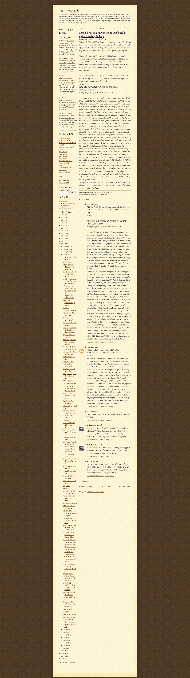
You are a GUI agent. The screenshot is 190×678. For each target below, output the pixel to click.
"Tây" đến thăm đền (69, 383)
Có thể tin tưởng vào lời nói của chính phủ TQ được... (69, 281)
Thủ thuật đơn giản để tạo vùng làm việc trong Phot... (69, 544)
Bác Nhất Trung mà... (70, 503)
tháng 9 (65, 254)
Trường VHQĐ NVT (66, 138)
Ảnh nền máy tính (64, 172)
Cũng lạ (65, 398)
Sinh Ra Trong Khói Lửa (67, 147)
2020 (63, 217)
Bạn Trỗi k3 (63, 158)
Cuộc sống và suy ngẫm (90, 194)
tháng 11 (66, 249)
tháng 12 (66, 246)
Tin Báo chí (103, 194)
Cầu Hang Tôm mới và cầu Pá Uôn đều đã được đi (69, 330)
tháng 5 (65, 637)
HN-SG (65, 488)
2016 (63, 228)
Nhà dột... (66, 308)
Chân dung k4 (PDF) (65, 167)
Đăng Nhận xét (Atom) (95, 492)
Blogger (72, 662)
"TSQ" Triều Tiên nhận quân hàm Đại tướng (68, 267)
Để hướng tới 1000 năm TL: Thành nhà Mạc (69, 342)
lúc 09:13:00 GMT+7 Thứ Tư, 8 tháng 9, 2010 (100, 420)
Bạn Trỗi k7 (63, 152)
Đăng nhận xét (86, 481)
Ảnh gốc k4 (62, 170)
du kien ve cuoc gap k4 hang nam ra (67, 105)
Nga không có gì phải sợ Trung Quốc (101, 428)
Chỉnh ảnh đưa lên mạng (67, 203)
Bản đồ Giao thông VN (66, 208)
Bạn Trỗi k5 (63, 156)
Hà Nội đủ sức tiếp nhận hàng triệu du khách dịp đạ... (69, 528)
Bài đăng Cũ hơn (124, 486)
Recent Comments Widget (70, 130)
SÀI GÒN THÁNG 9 (69, 540)
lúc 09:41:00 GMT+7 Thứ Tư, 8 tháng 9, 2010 (100, 439)
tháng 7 (65, 632)
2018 (63, 223)
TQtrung (90, 347)
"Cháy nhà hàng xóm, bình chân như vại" (70, 376)
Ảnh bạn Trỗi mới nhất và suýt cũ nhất (69, 425)
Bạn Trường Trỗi (69, 10)
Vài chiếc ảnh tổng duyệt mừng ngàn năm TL (69, 432)
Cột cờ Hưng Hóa (69, 557)
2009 (63, 651)
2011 (63, 241)
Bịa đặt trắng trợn (68, 262)
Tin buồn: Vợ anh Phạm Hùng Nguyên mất (68, 364)
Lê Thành (69, 113)
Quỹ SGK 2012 (64, 183)
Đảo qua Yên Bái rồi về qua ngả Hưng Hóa (69, 461)
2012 (63, 238)
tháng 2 (65, 645)
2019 (63, 220)
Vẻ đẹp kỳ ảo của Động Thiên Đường (69, 498)
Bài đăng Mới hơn (86, 486)
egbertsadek (69, 58)
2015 (63, 231)
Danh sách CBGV (64, 140)
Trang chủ (106, 486)
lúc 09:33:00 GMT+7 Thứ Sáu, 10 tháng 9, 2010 (100, 476)
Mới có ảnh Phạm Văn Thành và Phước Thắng (69, 535)
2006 (63, 658)
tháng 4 (65, 640)
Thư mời (66, 612)
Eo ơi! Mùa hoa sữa (69, 310)
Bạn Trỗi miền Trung (66, 161)
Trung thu (66, 420)
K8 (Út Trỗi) (63, 149)
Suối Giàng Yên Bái (69, 614)
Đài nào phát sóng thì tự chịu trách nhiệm (69, 274)
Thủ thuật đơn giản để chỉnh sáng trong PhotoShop (69, 552)
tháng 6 (65, 635)
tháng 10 (66, 252)
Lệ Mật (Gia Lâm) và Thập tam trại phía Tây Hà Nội (69, 388)
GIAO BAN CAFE (69, 617)
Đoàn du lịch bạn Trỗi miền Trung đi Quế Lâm (69, 604)
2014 (63, 233)
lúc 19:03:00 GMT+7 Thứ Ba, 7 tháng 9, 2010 (100, 406)
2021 (63, 215)
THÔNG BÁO (67, 511)
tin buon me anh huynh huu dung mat (67, 63)
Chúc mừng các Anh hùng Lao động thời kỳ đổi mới (69, 444)
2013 (63, 236)
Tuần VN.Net (93, 42)
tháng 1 (65, 648)
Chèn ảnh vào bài (64, 206)
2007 (63, 656)
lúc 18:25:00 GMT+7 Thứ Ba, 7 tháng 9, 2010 (100, 342)
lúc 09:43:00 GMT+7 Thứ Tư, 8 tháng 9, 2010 (100, 456)
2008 (63, 653)
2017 (63, 225)
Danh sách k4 (63, 165)
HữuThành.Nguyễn (65, 78)
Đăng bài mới (63, 201)
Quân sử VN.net (94, 56)
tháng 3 (65, 643)
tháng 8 (65, 629)
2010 (63, 244)
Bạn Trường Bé (64, 180)
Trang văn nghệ (64, 163)
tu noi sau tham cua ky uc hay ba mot (67, 82)
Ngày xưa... (66, 486)
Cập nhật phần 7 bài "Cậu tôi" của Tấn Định (69, 520)
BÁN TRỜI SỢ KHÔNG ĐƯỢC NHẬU (69, 303)
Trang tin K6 (63, 154)
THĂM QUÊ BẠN (69, 381)
